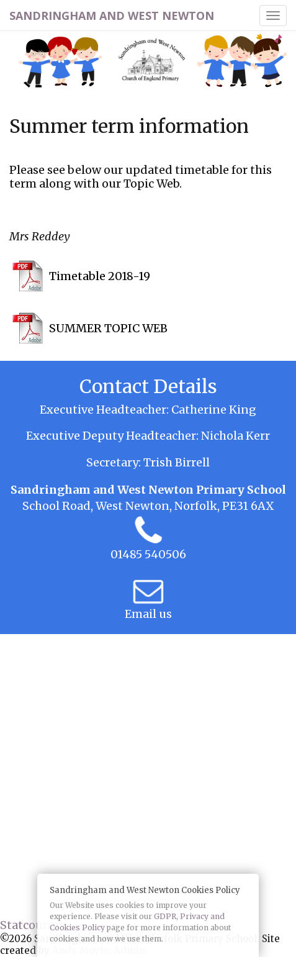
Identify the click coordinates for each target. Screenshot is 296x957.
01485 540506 (148, 554)
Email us (148, 614)
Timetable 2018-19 (99, 276)
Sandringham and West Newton (111, 15)
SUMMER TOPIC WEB (108, 328)
